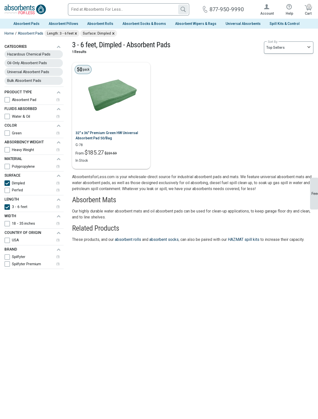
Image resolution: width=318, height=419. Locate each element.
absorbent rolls (128, 239)
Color (10, 125)
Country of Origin (22, 232)
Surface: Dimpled (97, 33)
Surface (12, 175)
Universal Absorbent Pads (28, 72)
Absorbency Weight (24, 142)
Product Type (18, 92)
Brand (10, 249)
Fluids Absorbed (20, 108)
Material (13, 159)
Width (10, 216)
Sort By (273, 42)
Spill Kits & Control (285, 24)
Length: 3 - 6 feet (60, 33)
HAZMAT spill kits (243, 239)
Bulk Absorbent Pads (24, 80)
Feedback (315, 194)
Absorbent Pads (26, 24)
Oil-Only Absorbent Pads (27, 63)
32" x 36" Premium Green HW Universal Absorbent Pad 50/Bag (107, 135)
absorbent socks (164, 239)
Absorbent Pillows (63, 24)
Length (11, 199)
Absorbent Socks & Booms (144, 24)
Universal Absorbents (243, 24)
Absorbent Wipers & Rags (195, 24)
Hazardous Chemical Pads (28, 54)
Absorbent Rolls (100, 24)
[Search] (183, 9)
